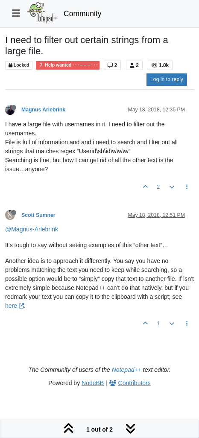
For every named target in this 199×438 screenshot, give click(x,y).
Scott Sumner (38, 215)
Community (83, 13)
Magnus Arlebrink (43, 110)
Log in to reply (166, 79)
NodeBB (93, 383)
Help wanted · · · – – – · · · (67, 65)
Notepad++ (126, 369)
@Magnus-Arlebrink (31, 229)
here (14, 305)
